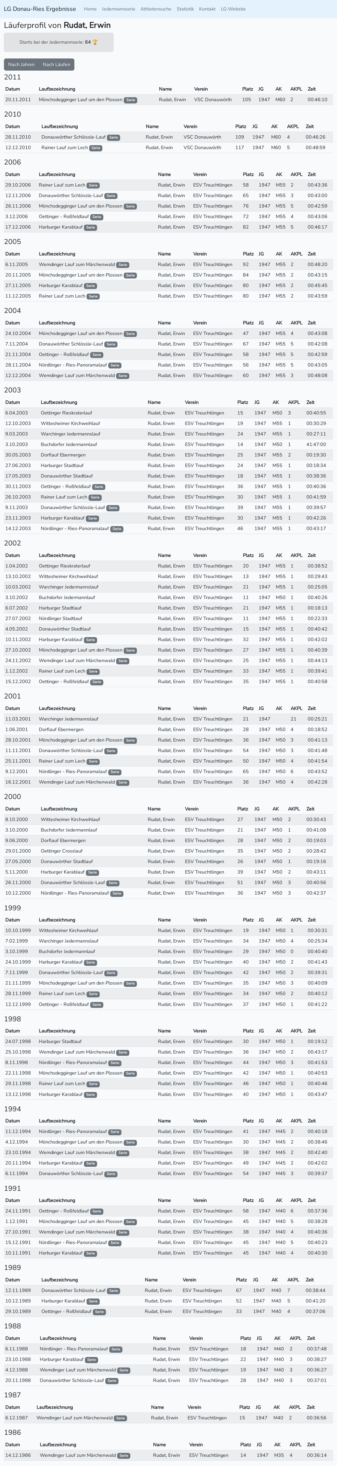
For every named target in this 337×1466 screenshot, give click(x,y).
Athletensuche (156, 9)
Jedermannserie (118, 9)
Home (90, 9)
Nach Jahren (21, 64)
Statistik (185, 9)
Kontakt (207, 9)
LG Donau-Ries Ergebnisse (40, 9)
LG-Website (233, 9)
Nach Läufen (56, 64)
